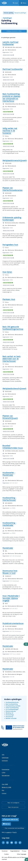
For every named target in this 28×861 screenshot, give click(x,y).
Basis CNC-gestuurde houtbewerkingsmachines (12, 328)
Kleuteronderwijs (11, 711)
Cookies (6, 854)
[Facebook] (3, 842)
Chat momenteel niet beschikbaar (14, 828)
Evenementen (5, 769)
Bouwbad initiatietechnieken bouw (12, 446)
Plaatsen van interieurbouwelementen (12, 189)
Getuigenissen (6, 775)
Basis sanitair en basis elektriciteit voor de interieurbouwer (11, 358)
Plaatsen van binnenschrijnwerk (10, 417)
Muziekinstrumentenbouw (13, 623)
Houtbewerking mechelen (13, 706)
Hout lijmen (7, 272)
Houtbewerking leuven (12, 702)
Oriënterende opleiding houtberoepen (11, 218)
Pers (3, 790)
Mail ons (7, 824)
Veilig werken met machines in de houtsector (9, 130)
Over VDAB (5, 784)
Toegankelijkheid (14, 851)
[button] (26, 644)
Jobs (3, 754)
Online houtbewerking (12, 707)
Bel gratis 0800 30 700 (11, 819)
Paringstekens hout (10, 244)
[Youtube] (11, 842)
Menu (24, 3)
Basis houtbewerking (12, 704)
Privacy (24, 851)
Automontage (10, 715)
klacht (15, 832)
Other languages (21, 854)
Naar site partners (13, 807)
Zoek (16, 3)
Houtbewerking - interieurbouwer (9, 499)
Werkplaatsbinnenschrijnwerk (14, 160)
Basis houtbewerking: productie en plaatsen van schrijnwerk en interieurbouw (11, 97)
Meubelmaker (7, 548)
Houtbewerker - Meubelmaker (8, 473)
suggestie (8, 832)
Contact (4, 793)
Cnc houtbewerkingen (12, 709)
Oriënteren (5, 760)
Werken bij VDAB (6, 787)
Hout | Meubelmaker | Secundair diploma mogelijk (10, 598)
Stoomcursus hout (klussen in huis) (9, 572)
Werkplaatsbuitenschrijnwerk (14, 388)
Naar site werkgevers (13, 803)
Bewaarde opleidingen (20, 13)
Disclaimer (5, 851)
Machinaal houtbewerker (12, 69)
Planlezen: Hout (8, 299)
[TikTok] (20, 842)
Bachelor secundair (11, 718)
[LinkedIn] (7, 842)
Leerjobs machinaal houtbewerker (10, 43)
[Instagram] (15, 842)
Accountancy (9, 716)
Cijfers (3, 772)
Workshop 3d (9, 713)
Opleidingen (6, 18)
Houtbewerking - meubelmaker (9, 524)
